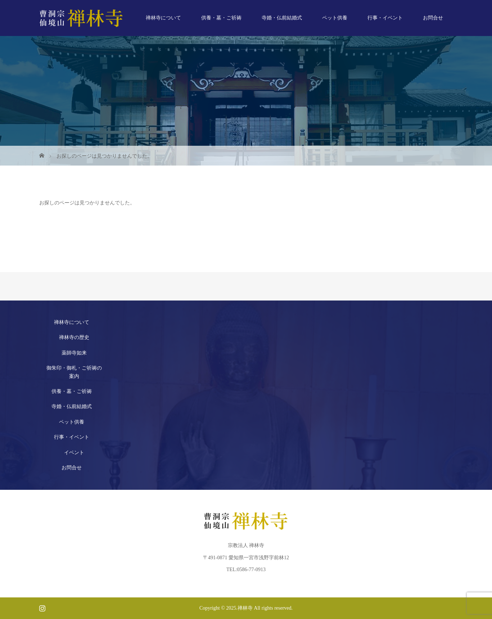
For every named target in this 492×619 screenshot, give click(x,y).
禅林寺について (163, 18)
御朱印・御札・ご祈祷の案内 (74, 372)
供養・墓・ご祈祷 (221, 18)
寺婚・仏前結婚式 (282, 18)
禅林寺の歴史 (74, 337)
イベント (74, 452)
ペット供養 (334, 18)
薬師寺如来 (74, 353)
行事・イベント (385, 18)
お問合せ (433, 18)
